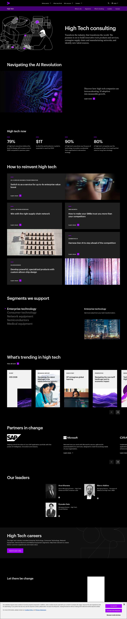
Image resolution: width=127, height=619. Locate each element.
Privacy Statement (41, 610)
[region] (63, 610)
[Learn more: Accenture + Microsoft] (69, 453)
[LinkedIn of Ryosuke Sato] (59, 516)
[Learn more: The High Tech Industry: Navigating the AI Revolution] (89, 99)
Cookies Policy (29, 610)
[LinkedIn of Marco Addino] (98, 498)
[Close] (124, 604)
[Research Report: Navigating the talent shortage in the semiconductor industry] (48, 388)
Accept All (114, 606)
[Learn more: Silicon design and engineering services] (34, 271)
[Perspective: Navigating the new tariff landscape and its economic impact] (105, 388)
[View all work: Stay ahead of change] (13, 363)
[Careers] (79, 3)
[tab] (34, 308)
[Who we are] (68, 3)
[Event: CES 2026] (19, 388)
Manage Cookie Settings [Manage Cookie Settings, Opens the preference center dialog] (114, 615)
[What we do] (46, 3)
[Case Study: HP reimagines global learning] (76, 388)
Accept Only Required (113, 610)
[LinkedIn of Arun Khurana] (59, 497)
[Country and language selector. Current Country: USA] (115, 3)
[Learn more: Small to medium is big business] (92, 216)
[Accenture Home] (12, 3)
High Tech (10, 9)
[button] (15, 550)
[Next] (118, 412)
